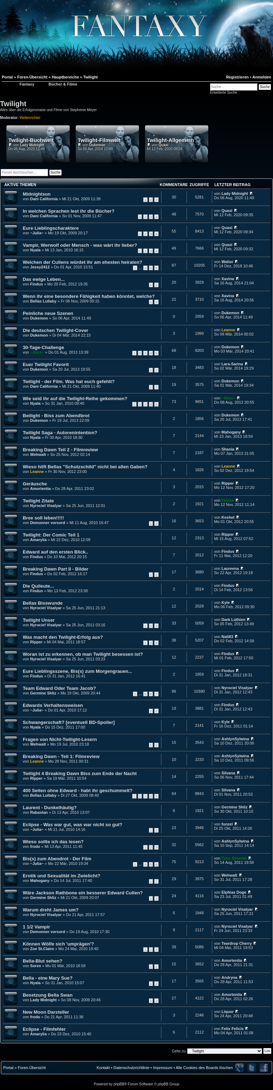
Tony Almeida (234, 858)
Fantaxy (27, 84)
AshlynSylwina (235, 739)
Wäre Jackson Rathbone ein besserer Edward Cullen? (83, 892)
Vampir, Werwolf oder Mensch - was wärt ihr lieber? (80, 245)
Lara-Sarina (232, 364)
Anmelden (261, 77)
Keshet (228, 517)
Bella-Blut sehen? (42, 961)
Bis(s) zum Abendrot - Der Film (57, 858)
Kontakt (103, 1068)
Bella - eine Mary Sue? (48, 978)
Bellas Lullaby (43, 301)
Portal (8, 1068)
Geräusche (35, 483)
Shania (227, 449)
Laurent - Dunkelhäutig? (50, 807)
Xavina (227, 279)
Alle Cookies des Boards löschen (204, 1068)
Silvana (228, 773)
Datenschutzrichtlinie (131, 1068)
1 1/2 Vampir (36, 927)
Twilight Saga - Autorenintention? (60, 432)
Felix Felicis (232, 1028)
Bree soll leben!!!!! (43, 518)
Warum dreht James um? (51, 909)
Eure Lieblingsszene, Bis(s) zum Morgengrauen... (77, 671)
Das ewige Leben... (44, 279)
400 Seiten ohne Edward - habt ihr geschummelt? (78, 790)
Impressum (162, 1068)
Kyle (225, 602)
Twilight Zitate (38, 500)
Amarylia (38, 540)
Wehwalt (38, 454)
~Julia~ (37, 233)
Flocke (227, 500)
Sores (35, 966)
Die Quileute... (38, 586)
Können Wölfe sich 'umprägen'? (58, 944)
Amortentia (40, 488)
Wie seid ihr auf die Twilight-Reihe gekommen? (75, 398)
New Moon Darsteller (46, 1012)
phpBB (118, 1084)
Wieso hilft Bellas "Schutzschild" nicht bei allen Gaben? (85, 466)
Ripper (227, 483)
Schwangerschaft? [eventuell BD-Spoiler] (69, 722)
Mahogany (231, 432)
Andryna (229, 977)
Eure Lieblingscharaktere (51, 228)
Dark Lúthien (233, 619)
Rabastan (39, 812)
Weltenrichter (30, 118)
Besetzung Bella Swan (48, 995)
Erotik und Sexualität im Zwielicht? (61, 875)
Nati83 (227, 636)
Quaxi (163, 145)
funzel (227, 824)
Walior (227, 262)
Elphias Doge (233, 892)
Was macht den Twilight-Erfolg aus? (63, 637)
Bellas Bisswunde (43, 603)
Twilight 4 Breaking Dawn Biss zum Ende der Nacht (80, 773)
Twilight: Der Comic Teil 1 (51, 535)
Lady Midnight (32, 145)
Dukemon (97, 145)
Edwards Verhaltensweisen (53, 705)
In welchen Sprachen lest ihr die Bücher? (68, 211)
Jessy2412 (40, 267)
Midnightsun (36, 194)
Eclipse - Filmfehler (44, 1029)
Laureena (230, 568)
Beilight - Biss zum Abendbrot (56, 415)
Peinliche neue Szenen (48, 313)
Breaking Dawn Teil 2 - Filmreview (60, 449)
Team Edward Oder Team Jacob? (59, 688)
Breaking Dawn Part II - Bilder (56, 569)
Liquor (227, 1011)
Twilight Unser (39, 620)
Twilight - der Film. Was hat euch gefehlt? (69, 381)
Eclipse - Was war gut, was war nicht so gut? (72, 824)
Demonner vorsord (47, 523)
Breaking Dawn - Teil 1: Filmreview (61, 756)
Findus (36, 284)
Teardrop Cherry (236, 943)
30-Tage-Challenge (43, 347)
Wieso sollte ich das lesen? (53, 841)
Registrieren (237, 77)
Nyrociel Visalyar (45, 505)
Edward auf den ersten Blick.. (55, 552)
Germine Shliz (43, 693)
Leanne (228, 330)
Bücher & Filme (63, 84)
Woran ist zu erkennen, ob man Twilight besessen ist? (83, 654)
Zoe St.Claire (42, 949)
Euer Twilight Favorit (46, 364)
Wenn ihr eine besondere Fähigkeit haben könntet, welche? (89, 296)
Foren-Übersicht (32, 1068)
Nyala (35, 250)
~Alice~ (37, 352)
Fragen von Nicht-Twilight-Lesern (60, 739)
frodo (35, 846)
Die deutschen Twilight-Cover (55, 330)
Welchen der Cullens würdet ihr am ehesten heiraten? (82, 262)
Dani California (44, 199)
